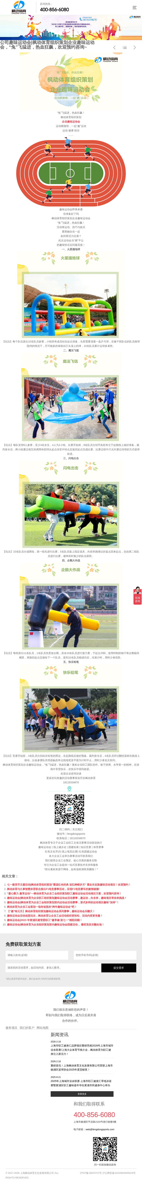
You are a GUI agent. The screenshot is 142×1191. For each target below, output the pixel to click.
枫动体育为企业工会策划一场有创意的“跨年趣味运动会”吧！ (42, 906)
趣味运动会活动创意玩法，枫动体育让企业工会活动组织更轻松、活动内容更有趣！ (55, 915)
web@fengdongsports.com (100, 1129)
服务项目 (11, 1027)
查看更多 (82, 1094)
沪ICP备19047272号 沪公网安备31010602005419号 (108, 1173)
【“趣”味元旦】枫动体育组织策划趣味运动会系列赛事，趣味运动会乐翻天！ (51, 911)
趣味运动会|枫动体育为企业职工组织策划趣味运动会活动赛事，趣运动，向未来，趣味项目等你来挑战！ (67, 897)
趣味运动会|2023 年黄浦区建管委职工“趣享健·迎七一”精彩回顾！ (44, 920)
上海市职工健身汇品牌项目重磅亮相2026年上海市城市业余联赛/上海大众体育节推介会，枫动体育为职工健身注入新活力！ (82, 1047)
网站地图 (42, 1027)
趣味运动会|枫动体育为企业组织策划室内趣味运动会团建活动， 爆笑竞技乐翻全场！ (55, 924)
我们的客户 (27, 1027)
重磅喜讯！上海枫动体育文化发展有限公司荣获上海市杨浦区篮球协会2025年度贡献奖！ (82, 1065)
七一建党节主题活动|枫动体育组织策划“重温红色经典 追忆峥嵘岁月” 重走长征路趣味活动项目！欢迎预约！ (69, 884)
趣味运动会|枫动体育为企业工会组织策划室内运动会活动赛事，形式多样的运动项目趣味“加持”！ (63, 902)
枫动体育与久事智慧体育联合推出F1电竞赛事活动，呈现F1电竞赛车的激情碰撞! (53, 889)
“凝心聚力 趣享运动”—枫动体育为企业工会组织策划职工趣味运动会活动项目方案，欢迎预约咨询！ (64, 893)
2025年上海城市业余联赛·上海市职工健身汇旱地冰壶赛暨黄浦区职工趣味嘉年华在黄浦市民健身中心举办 (82, 1081)
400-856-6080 (54, 9)
